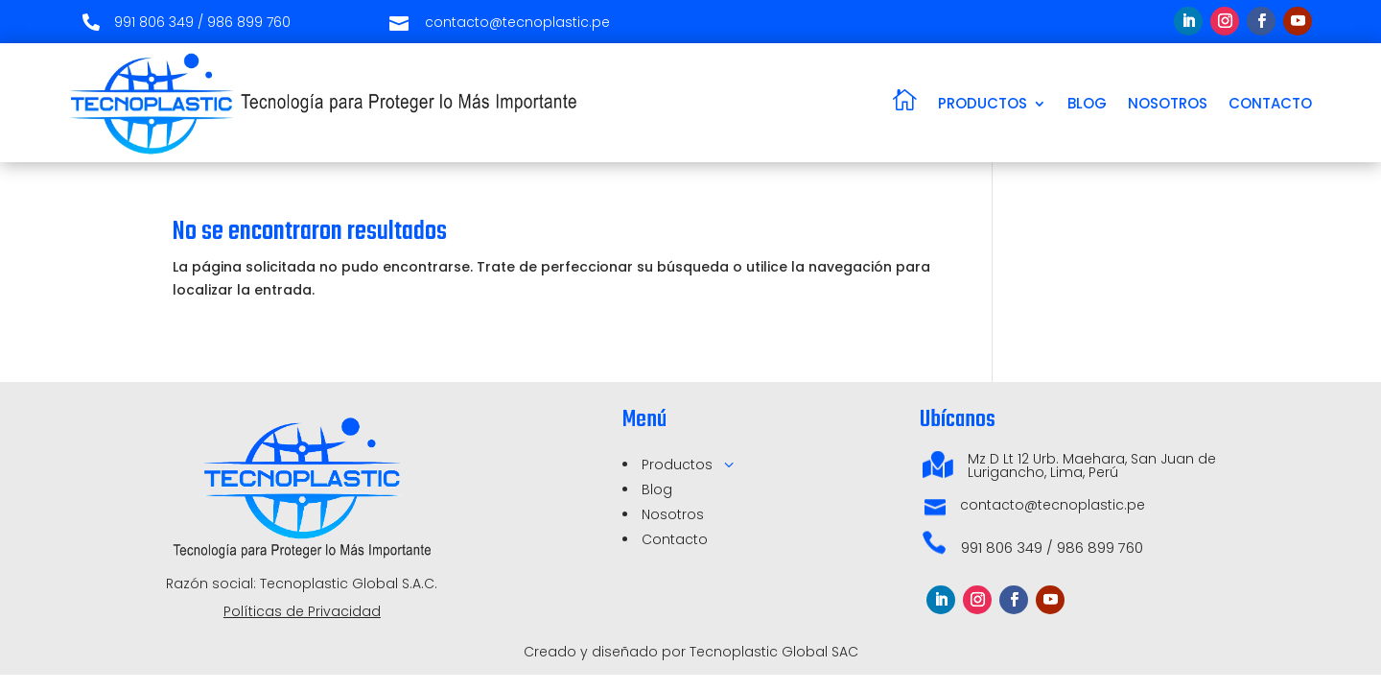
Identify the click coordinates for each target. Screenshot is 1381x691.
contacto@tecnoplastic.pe (1052, 504)
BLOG (1087, 103)
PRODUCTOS (982, 103)
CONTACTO (1270, 103)
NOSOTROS (1167, 103)
